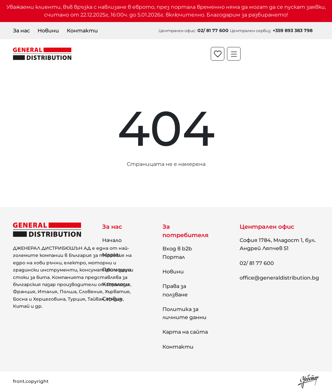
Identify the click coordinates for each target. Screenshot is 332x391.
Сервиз (112, 299)
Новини (48, 31)
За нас (21, 31)
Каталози (115, 284)
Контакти (82, 31)
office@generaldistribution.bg (279, 278)
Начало (112, 240)
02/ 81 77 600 (257, 263)
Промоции (116, 270)
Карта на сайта (185, 332)
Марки (111, 255)
